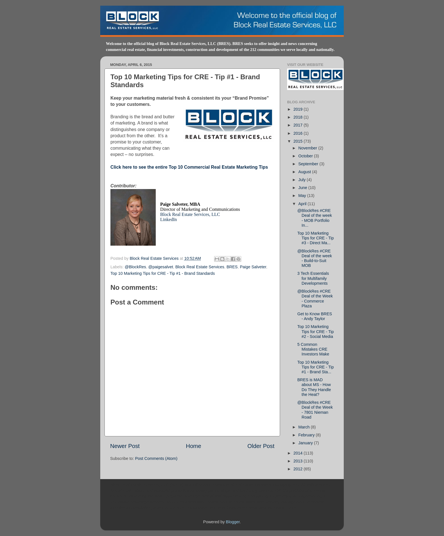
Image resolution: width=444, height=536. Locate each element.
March (304, 427)
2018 (298, 117)
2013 (298, 461)
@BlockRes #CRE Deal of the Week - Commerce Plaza (315, 298)
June (303, 187)
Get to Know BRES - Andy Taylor (314, 316)
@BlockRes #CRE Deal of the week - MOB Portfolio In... (314, 218)
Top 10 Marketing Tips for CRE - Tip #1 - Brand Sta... (315, 367)
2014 (298, 453)
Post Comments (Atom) (156, 458)
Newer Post (125, 446)
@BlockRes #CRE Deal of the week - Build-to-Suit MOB (314, 258)
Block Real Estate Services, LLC (190, 214)
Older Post (260, 446)
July (302, 179)
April (303, 203)
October (306, 156)
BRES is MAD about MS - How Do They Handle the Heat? (314, 387)
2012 (298, 469)
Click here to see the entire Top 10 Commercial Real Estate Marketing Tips (189, 167)
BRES (232, 267)
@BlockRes (135, 267)
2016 (298, 133)
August (305, 172)
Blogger (233, 522)
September (308, 164)
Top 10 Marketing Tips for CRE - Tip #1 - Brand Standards (162, 273)
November (308, 148)
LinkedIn (168, 219)
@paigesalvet (160, 267)
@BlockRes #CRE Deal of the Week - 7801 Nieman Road (315, 409)
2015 (298, 141)
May (302, 195)
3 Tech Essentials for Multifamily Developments (313, 278)
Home (193, 446)
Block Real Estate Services (155, 258)
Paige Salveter (253, 267)
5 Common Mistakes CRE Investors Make (313, 349)
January (306, 443)
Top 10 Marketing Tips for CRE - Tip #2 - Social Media (315, 331)
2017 (298, 125)
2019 (298, 109)
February (307, 435)
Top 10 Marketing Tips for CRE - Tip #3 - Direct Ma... (315, 238)
